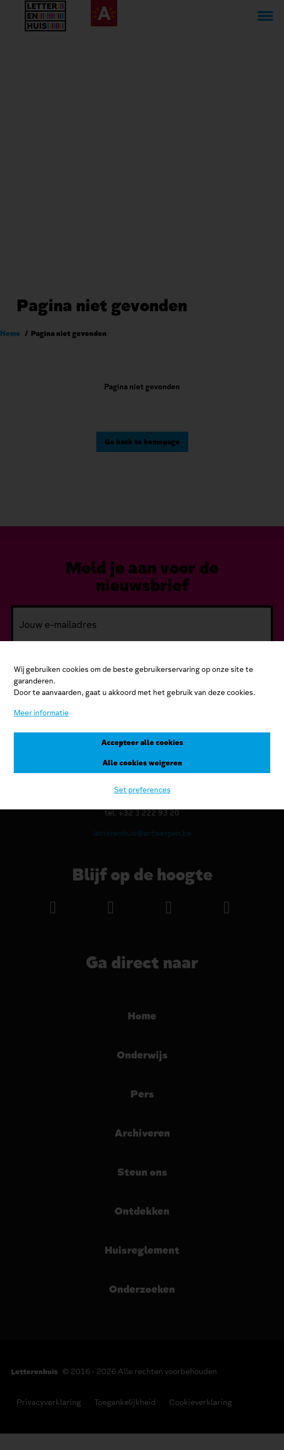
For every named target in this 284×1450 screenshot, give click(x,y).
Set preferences (142, 790)
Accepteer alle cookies (142, 742)
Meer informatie (41, 713)
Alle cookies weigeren (142, 763)
